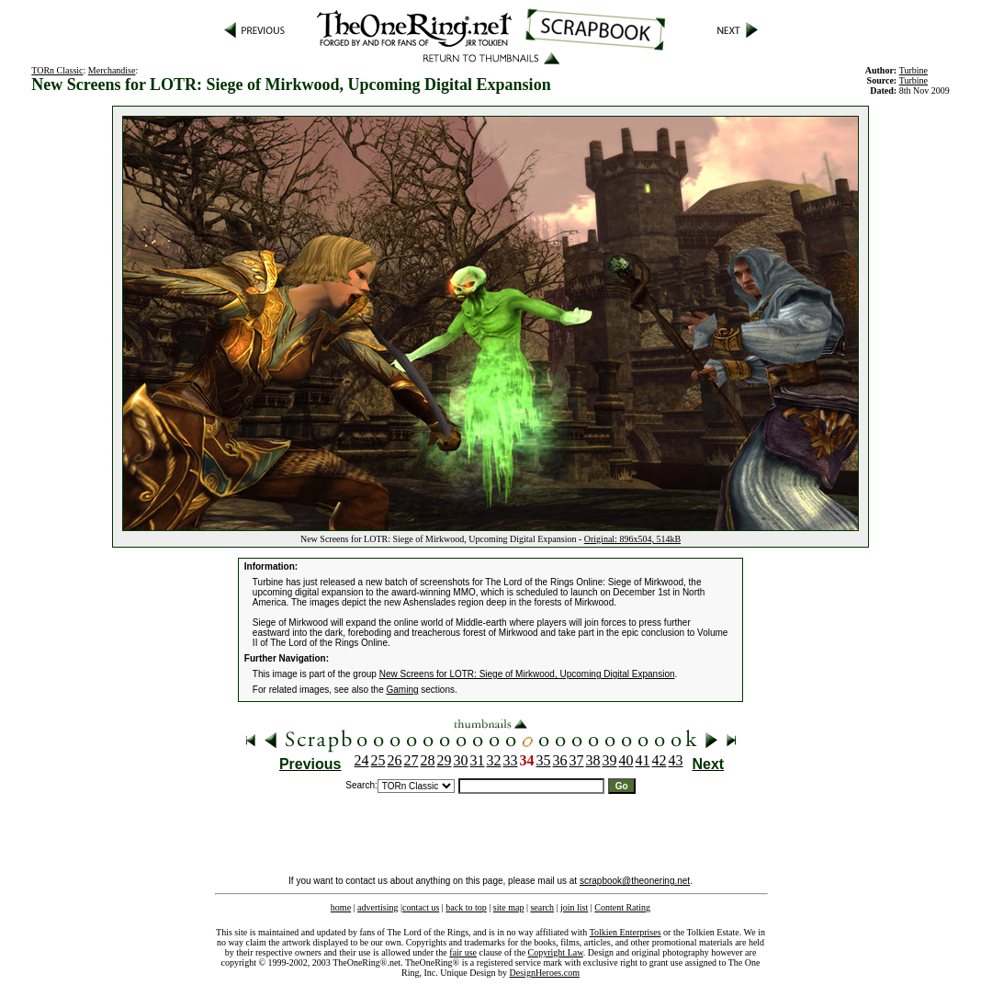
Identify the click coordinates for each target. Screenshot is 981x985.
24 (362, 760)
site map (508, 907)
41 (643, 760)
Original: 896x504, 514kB (632, 539)
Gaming (403, 690)
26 (395, 760)
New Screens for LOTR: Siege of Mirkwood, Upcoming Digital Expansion (527, 674)
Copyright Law (555, 952)
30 (461, 760)
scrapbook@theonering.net (635, 881)
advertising (377, 907)
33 (510, 760)
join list (574, 907)
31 (477, 760)
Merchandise (112, 70)
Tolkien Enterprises (625, 932)
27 (411, 760)
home (341, 907)
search (542, 907)
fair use (463, 952)
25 (378, 760)
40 (626, 760)
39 (610, 760)
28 (428, 760)
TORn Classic (57, 70)
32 (494, 760)
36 (560, 760)
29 (444, 760)
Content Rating (622, 907)
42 (659, 760)
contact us (420, 907)
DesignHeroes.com (545, 973)
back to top (465, 907)
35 (543, 760)
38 (593, 760)
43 (676, 760)
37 (576, 760)
